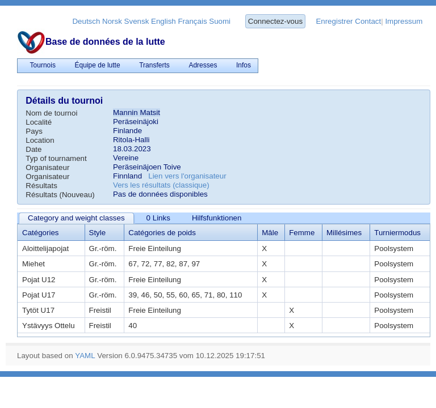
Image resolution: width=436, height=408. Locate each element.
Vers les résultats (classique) (161, 185)
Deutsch (86, 21)
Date (33, 149)
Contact (368, 21)
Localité (39, 122)
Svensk (136, 21)
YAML (85, 355)
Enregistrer (334, 21)
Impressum (403, 21)
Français (192, 21)
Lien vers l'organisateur (187, 176)
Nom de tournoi (51, 113)
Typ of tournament (56, 158)
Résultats (41, 185)
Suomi (219, 21)
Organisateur (47, 167)
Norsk (112, 21)
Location (40, 140)
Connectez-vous (275, 21)
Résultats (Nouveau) (60, 194)
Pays (34, 131)
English (163, 21)
